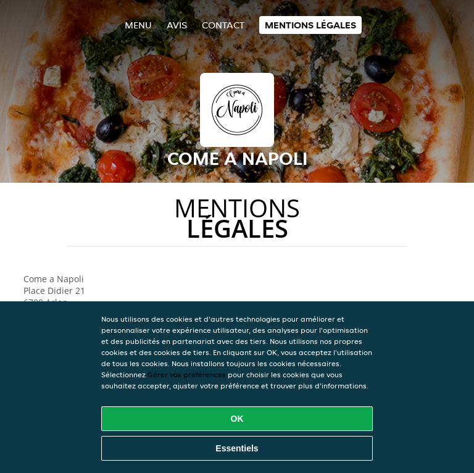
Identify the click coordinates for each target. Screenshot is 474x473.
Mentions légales (310, 25)
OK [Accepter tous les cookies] (237, 419)
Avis (177, 25)
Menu (138, 25)
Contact (223, 25)
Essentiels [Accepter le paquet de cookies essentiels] (236, 448)
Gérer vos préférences (187, 374)
